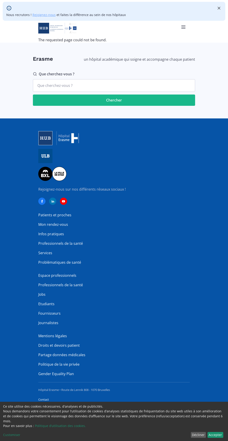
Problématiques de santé (59, 262)
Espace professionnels (57, 275)
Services (45, 252)
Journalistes (48, 322)
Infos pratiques (51, 233)
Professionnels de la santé (60, 243)
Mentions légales (52, 335)
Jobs (42, 294)
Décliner (198, 435)
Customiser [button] (11, 435)
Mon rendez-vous (53, 224)
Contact (43, 399)
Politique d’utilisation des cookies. (60, 426)
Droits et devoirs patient (59, 345)
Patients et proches (54, 214)
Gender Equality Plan (56, 373)
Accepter (215, 435)
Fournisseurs (49, 313)
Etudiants (46, 303)
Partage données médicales (61, 354)
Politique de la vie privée (59, 364)
